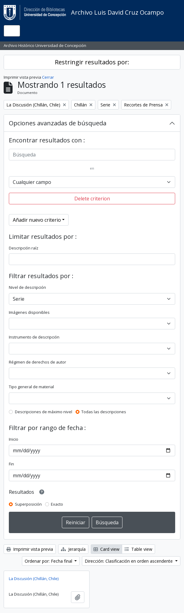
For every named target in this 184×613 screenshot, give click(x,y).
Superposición (28, 504)
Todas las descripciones (103, 411)
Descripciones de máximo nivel (43, 411)
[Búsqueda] (92, 154)
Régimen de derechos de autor (37, 362)
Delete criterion (92, 198)
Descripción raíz (23, 248)
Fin (11, 464)
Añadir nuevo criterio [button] (37, 220)
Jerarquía (73, 549)
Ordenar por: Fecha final (49, 561)
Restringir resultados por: (92, 62)
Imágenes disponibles (29, 312)
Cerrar (48, 77)
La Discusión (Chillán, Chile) (33, 578)
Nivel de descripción (27, 287)
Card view (106, 549)
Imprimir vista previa (29, 549)
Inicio (13, 439)
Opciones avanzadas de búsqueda (57, 123)
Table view (138, 549)
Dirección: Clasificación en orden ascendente (129, 561)
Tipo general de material (31, 386)
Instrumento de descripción (34, 337)
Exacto (57, 504)
